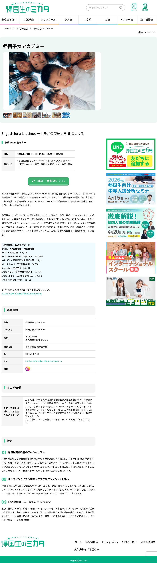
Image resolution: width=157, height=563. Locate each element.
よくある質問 (148, 542)
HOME (8, 28)
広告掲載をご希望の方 (86, 549)
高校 (108, 19)
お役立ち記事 (10, 19)
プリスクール (49, 19)
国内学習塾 (22, 28)
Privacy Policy (110, 542)
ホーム (78, 542)
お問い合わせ (129, 542)
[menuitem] (7, 115)
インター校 (127, 19)
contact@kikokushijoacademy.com (43, 361)
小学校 (68, 19)
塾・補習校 (147, 19)
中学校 (88, 19)
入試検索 (29, 19)
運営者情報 (92, 542)
